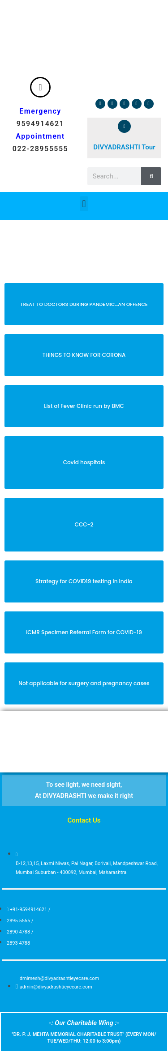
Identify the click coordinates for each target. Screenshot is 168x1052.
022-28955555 (40, 148)
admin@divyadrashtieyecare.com (56, 987)
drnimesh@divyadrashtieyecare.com (59, 978)
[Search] (151, 176)
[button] (84, 203)
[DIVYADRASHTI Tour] (124, 126)
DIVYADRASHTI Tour (124, 147)
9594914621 (40, 123)
